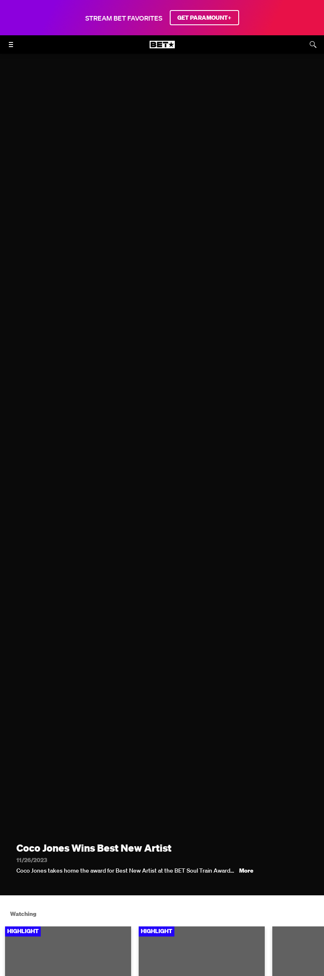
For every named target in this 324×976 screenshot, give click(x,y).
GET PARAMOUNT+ (204, 17)
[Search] (313, 44)
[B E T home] (162, 48)
